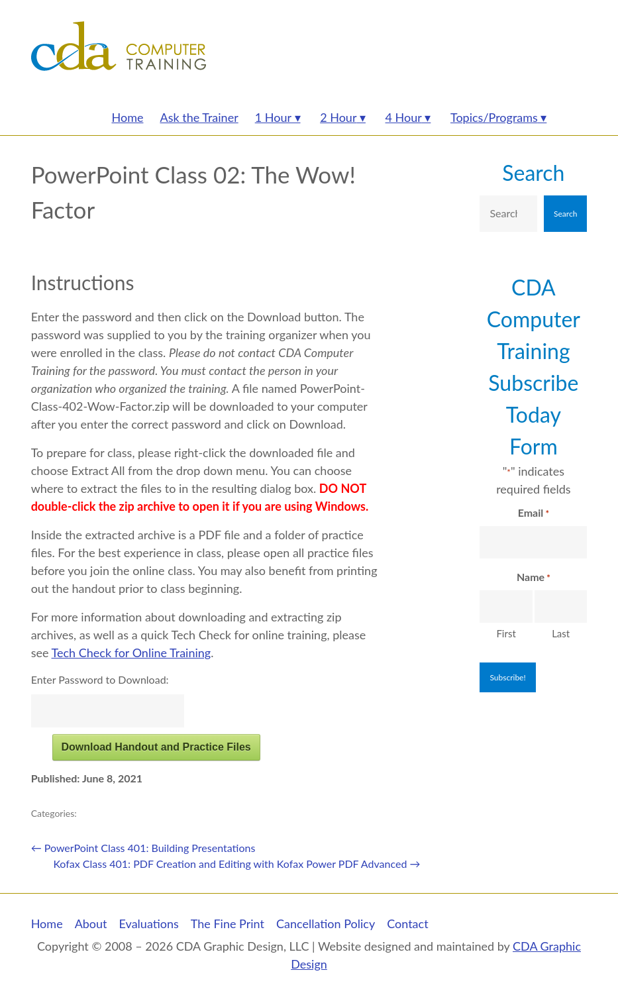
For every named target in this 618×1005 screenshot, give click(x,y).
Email (533, 513)
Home (47, 923)
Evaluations (149, 923)
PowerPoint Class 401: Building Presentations (143, 847)
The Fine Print (227, 923)
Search (533, 172)
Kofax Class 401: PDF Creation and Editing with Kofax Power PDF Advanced (236, 863)
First (505, 633)
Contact (407, 923)
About (91, 923)
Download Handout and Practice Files (155, 747)
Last (561, 633)
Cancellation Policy (325, 923)
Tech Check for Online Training (131, 652)
